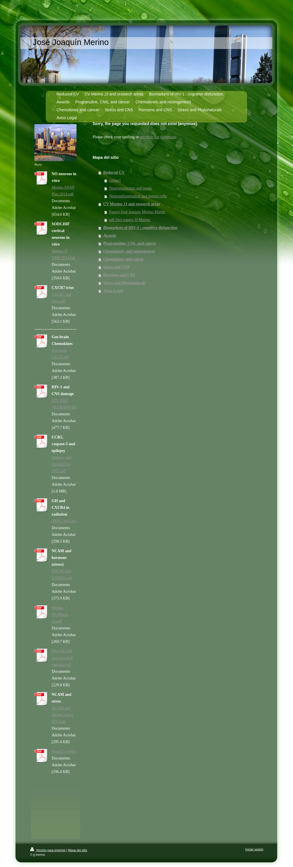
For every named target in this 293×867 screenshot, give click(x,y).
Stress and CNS (116, 267)
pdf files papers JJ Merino (129, 220)
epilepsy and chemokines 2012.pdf (61, 464)
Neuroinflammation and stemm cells (138, 196)
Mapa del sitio (77, 850)
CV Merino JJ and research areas (131, 204)
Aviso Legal (113, 291)
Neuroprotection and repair (130, 188)
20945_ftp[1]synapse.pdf (71, 521)
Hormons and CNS (119, 275)
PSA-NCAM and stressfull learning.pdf (62, 658)
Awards (109, 235)
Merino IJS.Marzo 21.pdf (60, 614)
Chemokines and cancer (123, 259)
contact (115, 180)
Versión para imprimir (48, 850)
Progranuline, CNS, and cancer (129, 243)
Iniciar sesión (254, 849)
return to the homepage (158, 137)
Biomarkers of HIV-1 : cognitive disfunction (140, 228)
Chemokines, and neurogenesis (129, 251)
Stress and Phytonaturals (124, 283)
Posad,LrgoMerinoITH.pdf (73, 751)
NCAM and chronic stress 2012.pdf (62, 715)
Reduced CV (114, 172)
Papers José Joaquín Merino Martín (137, 212)
